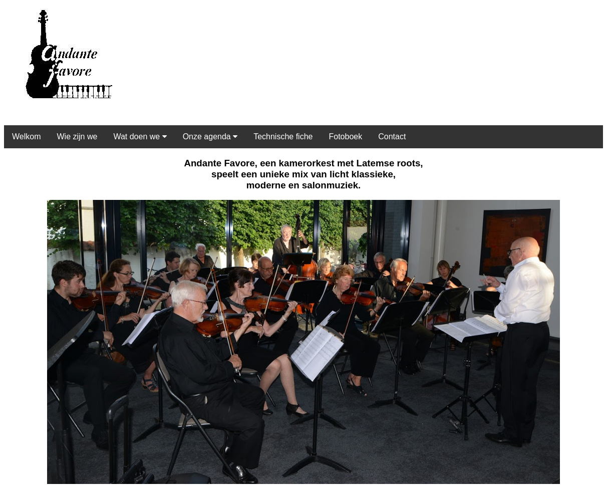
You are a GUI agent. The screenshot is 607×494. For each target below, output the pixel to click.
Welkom (26, 136)
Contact (392, 136)
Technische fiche (283, 136)
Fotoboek (345, 136)
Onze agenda (210, 136)
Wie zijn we (77, 136)
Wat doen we (139, 136)
